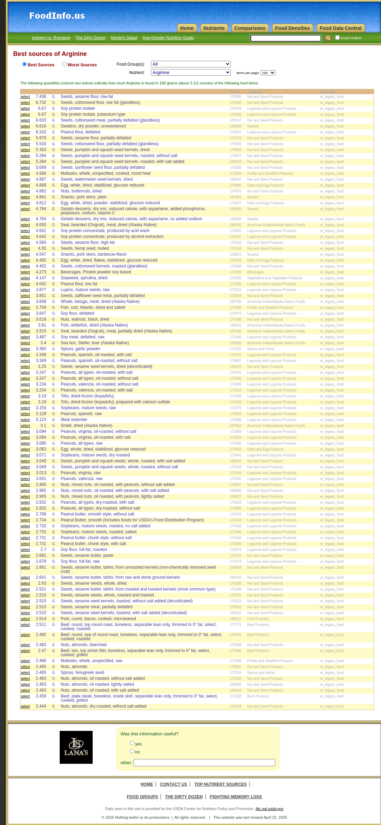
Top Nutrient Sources (220, 784)
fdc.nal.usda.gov (269, 809)
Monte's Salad (124, 37)
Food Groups (142, 796)
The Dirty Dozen (90, 37)
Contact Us (173, 784)
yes (138, 744)
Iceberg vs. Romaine (51, 37)
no (137, 752)
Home (147, 784)
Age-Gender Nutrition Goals (168, 37)
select (25, 97)
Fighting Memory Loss (236, 796)
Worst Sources (82, 65)
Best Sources (41, 65)
